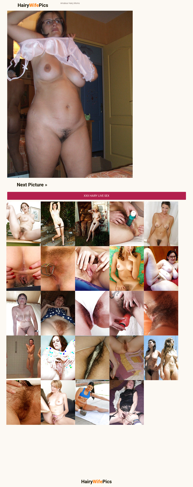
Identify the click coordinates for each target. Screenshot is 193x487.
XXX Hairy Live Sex (96, 195)
